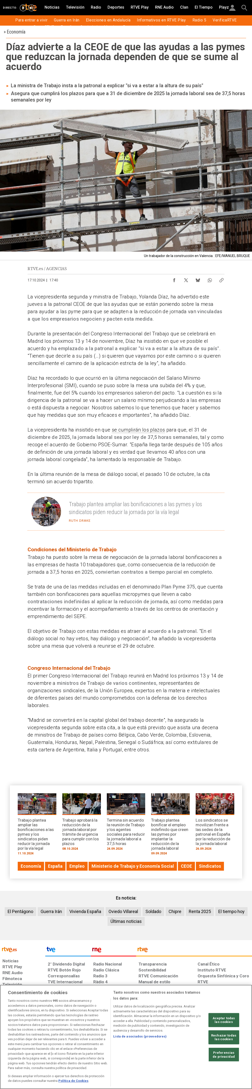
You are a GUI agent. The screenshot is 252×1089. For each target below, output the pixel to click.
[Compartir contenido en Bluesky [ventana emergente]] (198, 279)
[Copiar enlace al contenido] (221, 279)
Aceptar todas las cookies (224, 1020)
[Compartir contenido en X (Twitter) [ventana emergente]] (186, 279)
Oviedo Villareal (123, 911)
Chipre (175, 911)
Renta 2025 (200, 911)
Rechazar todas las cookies (223, 1037)
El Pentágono (20, 911)
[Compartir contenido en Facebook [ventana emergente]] (174, 279)
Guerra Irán (51, 911)
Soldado (153, 911)
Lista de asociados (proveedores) (140, 1036)
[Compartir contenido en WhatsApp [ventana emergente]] (210, 279)
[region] (126, 1037)
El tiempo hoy (231, 911)
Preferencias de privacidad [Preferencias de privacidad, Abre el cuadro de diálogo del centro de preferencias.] (224, 1054)
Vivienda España (85, 911)
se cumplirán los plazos (138, 430)
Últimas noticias (126, 921)
